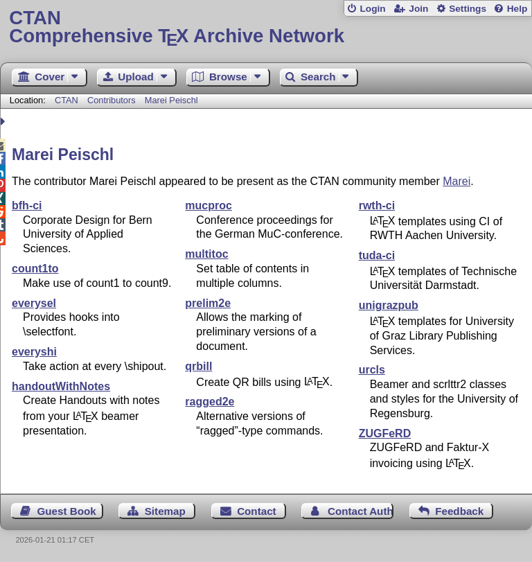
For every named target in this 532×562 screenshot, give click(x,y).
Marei (456, 181)
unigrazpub (388, 305)
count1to (35, 268)
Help (517, 8)
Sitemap (165, 511)
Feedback (459, 511)
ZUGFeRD (385, 433)
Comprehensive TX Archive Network (265, 27)
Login (372, 8)
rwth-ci (377, 205)
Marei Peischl (171, 100)
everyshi (34, 352)
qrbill (198, 366)
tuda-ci (377, 255)
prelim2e (208, 303)
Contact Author (360, 511)
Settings (467, 8)
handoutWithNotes (61, 386)
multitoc (206, 254)
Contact (256, 511)
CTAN (66, 100)
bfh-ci (27, 205)
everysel (34, 303)
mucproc (208, 205)
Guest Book (66, 511)
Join (418, 8)
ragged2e (209, 401)
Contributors (111, 100)
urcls (372, 370)
